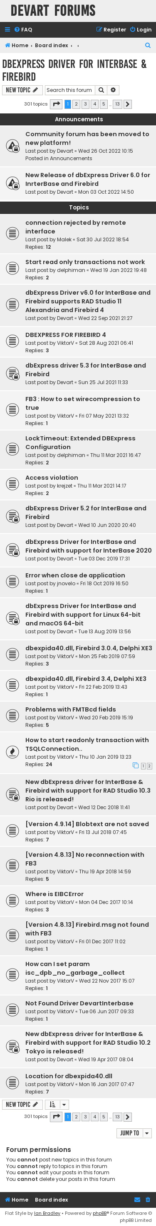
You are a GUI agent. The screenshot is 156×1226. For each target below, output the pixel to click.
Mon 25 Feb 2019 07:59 (107, 656)
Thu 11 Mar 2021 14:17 (101, 485)
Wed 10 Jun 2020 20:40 (107, 525)
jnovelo (66, 583)
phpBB (99, 1213)
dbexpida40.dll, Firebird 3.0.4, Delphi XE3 (88, 648)
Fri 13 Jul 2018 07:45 (103, 832)
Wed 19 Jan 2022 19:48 (118, 270)
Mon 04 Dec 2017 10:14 (106, 902)
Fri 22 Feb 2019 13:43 (103, 686)
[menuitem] (23, 30)
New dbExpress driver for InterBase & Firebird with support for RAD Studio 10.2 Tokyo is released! (88, 1042)
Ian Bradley (47, 1213)
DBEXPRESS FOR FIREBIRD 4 (65, 335)
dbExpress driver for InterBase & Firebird (74, 70)
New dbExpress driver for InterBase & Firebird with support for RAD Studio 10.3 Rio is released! (88, 790)
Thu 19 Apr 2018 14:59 (105, 871)
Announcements (71, 158)
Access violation (51, 478)
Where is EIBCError (54, 894)
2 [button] (76, 104)
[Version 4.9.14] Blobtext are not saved (87, 824)
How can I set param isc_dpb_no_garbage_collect (75, 968)
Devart (65, 150)
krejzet (64, 485)
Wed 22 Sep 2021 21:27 (105, 318)
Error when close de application (75, 575)
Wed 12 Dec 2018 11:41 (104, 807)
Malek (64, 239)
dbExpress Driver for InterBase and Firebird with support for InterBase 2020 (88, 546)
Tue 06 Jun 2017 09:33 (106, 1011)
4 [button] (94, 104)
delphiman (71, 270)
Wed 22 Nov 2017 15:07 (107, 980)
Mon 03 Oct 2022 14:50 (106, 191)
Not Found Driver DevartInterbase (79, 1003)
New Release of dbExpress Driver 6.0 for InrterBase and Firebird (87, 179)
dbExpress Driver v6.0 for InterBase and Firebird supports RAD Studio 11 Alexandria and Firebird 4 (88, 301)
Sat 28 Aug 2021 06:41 (106, 342)
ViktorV (65, 342)
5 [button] (103, 104)
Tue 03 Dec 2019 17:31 (104, 558)
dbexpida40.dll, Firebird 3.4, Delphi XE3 (85, 679)
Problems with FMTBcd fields (70, 709)
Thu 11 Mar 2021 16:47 (115, 455)
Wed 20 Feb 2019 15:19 (106, 717)
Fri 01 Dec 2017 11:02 (102, 941)
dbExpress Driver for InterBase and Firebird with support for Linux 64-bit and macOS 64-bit (83, 614)
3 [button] (85, 104)
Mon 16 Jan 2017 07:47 (106, 1084)
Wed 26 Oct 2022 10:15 (105, 150)
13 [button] (117, 104)
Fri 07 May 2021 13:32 (104, 415)
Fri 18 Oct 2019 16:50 (104, 583)
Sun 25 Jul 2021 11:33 (103, 382)
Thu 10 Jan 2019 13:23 (105, 756)
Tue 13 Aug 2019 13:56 (104, 631)
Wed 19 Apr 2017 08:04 (106, 1059)
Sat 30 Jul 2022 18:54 (103, 239)
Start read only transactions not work (85, 262)
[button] (56, 104)
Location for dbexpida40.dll (68, 1076)
